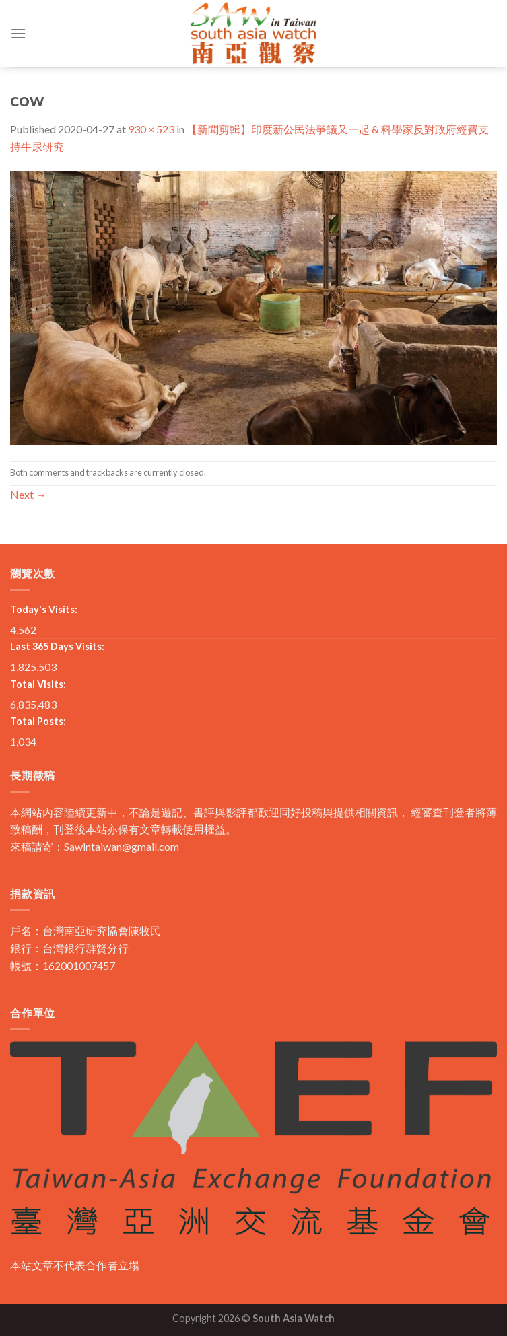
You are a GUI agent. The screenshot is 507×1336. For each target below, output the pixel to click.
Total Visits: (38, 684)
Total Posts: (38, 721)
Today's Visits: (43, 609)
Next (28, 494)
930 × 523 (151, 128)
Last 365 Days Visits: (57, 646)
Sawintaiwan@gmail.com (121, 846)
